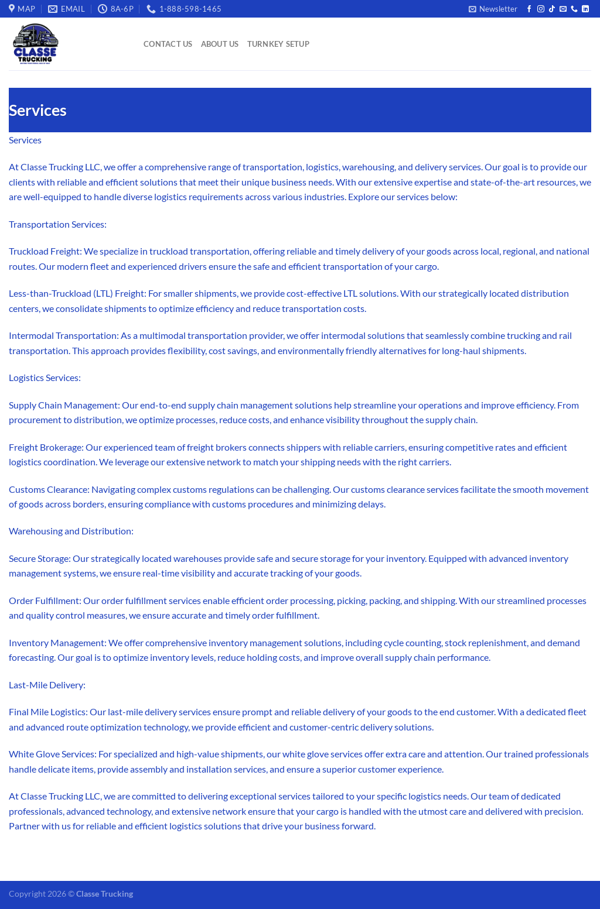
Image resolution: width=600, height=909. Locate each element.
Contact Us (168, 44)
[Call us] (574, 9)
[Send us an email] (563, 9)
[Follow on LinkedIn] (585, 9)
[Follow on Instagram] (540, 9)
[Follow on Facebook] (529, 9)
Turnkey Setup (278, 44)
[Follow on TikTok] (551, 9)
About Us (220, 44)
